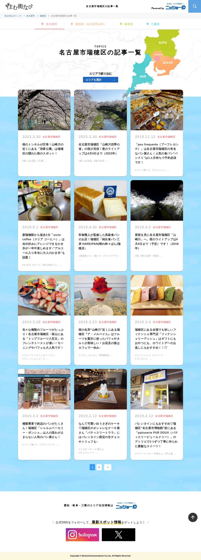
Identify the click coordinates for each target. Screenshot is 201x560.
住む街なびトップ (12, 16)
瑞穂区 (43, 16)
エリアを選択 (93, 79)
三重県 (155, 24)
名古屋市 (30, 16)
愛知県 (90, 24)
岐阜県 (129, 24)
